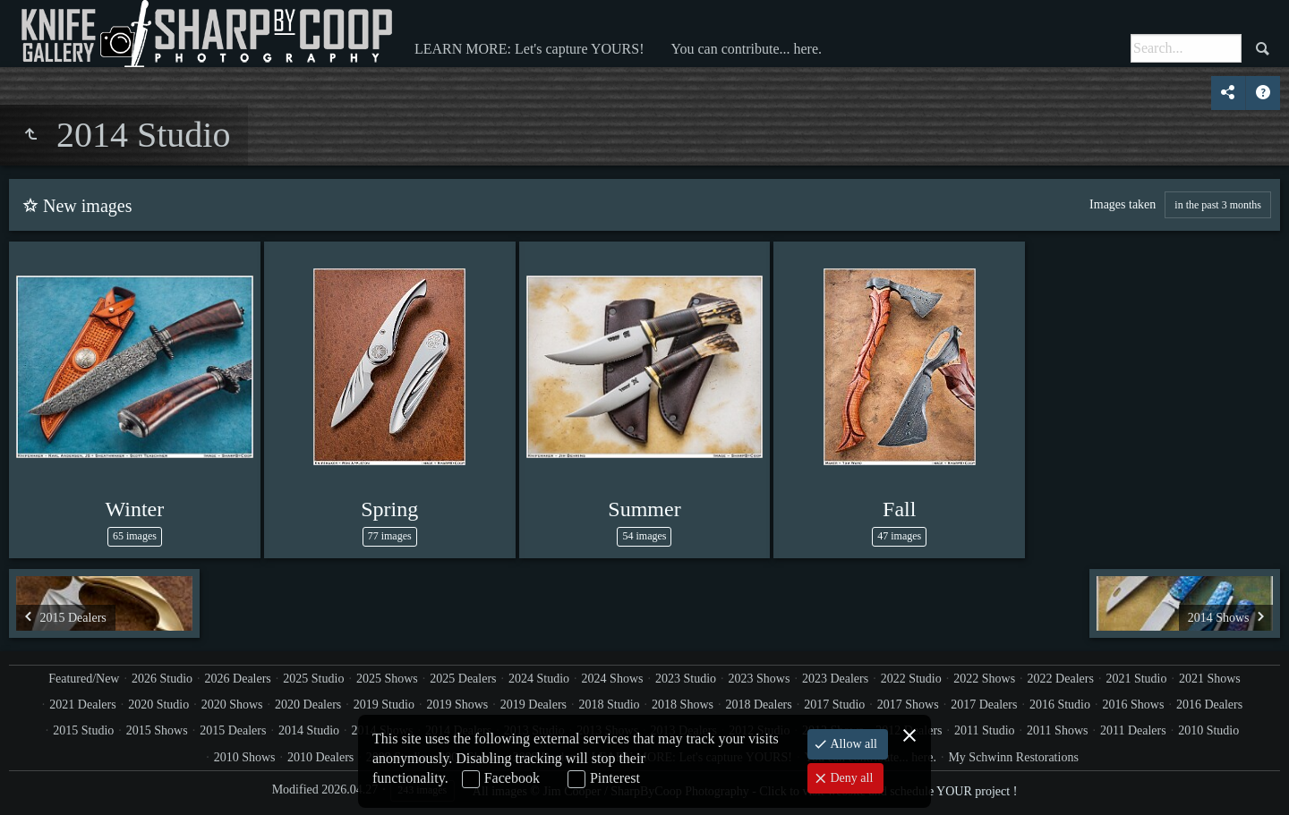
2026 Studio (162, 678)
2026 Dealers (238, 678)
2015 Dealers (233, 730)
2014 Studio (308, 730)
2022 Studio (911, 678)
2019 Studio (384, 704)
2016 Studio (1059, 704)
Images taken (1122, 204)
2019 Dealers (533, 704)
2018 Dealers (758, 704)
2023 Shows (759, 678)
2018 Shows (682, 704)
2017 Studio (834, 704)
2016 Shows (1134, 704)
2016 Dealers (1209, 704)
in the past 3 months (1217, 205)
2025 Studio (313, 678)
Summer (644, 509)
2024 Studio (538, 678)
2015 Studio (83, 730)
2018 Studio (609, 704)
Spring (389, 509)
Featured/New (83, 678)
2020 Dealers (308, 704)
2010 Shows (245, 757)
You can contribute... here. (746, 48)
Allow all (852, 744)
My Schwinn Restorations (1013, 757)
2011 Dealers (1133, 730)
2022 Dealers (1061, 678)
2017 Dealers (984, 704)
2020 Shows (232, 704)
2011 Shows (1057, 730)
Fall (899, 509)
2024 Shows (613, 678)
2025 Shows (387, 678)
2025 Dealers (463, 678)
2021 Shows (1210, 678)
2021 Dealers (82, 704)
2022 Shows (984, 678)
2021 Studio (1135, 678)
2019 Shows (457, 704)
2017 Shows (908, 704)
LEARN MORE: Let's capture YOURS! (529, 48)
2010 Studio (1208, 730)
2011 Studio (984, 730)
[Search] (1186, 48)
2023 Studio (685, 678)
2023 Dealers (835, 678)
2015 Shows (157, 730)
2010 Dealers (320, 757)
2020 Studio (158, 704)
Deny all (850, 778)
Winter (135, 509)
